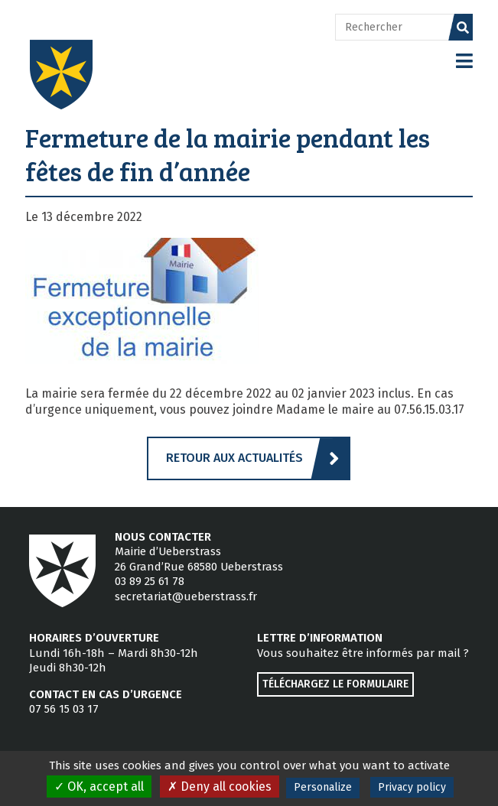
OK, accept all (99, 786)
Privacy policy (412, 787)
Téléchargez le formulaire (335, 684)
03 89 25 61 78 (149, 581)
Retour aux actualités (234, 457)
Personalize (323, 787)
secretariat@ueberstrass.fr (186, 596)
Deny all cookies (220, 786)
